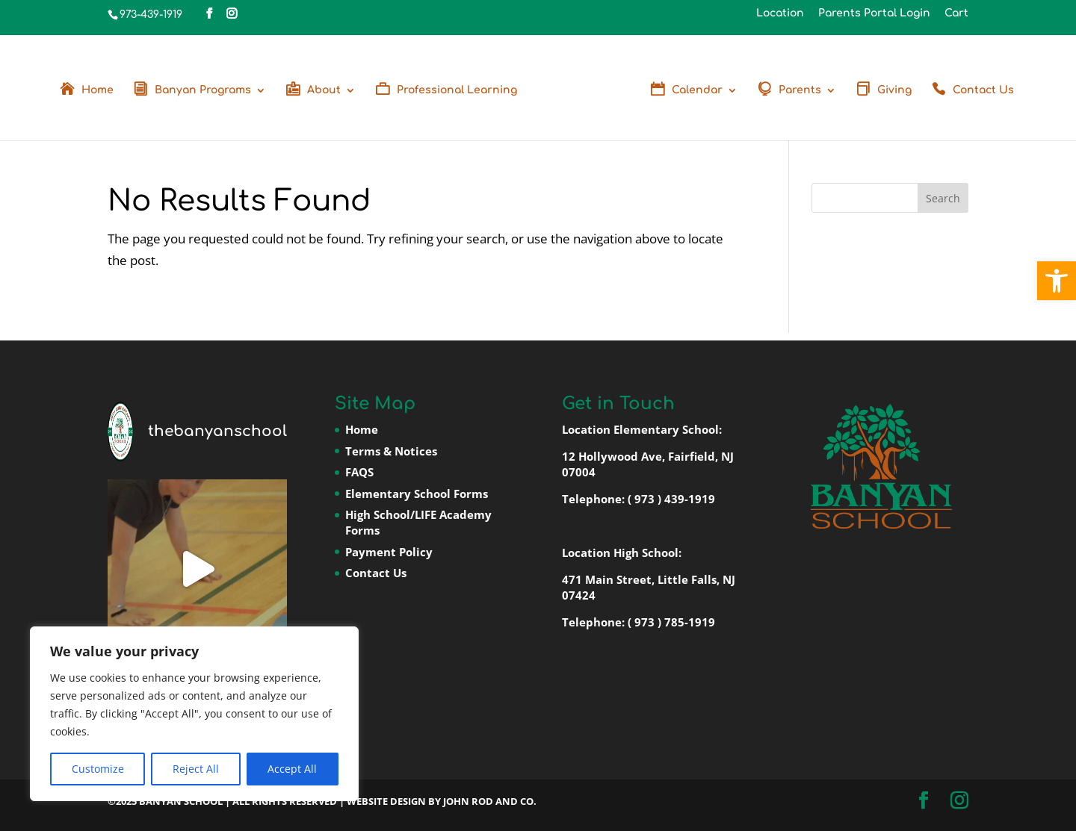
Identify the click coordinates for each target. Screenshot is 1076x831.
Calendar (697, 90)
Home (97, 90)
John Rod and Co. (490, 801)
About (324, 90)
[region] (194, 713)
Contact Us (983, 90)
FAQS (359, 471)
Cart (956, 13)
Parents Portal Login (874, 13)
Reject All (196, 769)
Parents (800, 90)
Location (780, 13)
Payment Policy (389, 551)
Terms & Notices (391, 450)
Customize (98, 769)
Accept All (292, 769)
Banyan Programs (203, 90)
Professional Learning (457, 90)
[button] (1056, 280)
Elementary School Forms (416, 493)
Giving (894, 90)
